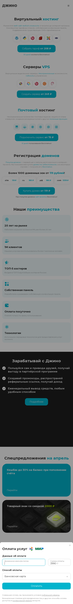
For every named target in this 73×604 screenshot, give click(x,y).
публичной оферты (51, 595)
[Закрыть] (70, 544)
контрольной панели (22, 600)
